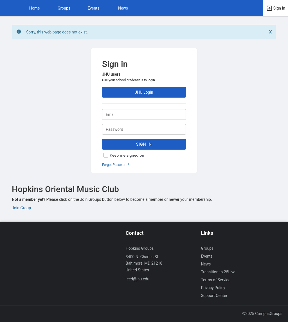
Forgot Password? (115, 165)
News (123, 8)
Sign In (144, 144)
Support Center (214, 295)
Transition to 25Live (218, 272)
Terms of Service (215, 280)
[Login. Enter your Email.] (144, 114)
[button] (7, 8)
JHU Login (144, 92)
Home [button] (34, 8)
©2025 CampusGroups (262, 313)
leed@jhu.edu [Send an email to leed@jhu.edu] (137, 279)
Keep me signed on (127, 155)
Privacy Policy (213, 287)
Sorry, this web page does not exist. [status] (57, 32)
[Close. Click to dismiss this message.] (270, 32)
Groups (64, 8)
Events (93, 8)
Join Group (21, 208)
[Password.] (144, 129)
